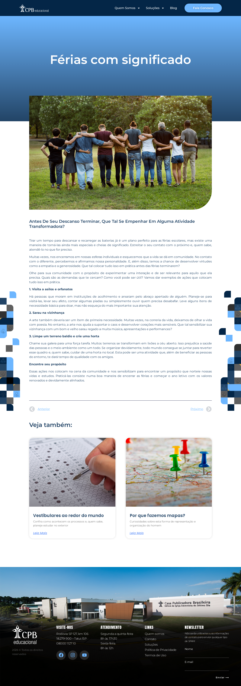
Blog (173, 8)
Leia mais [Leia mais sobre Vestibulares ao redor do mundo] (40, 533)
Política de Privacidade (160, 650)
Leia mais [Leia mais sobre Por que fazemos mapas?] (137, 533)
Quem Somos (127, 8)
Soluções (155, 8)
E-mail (189, 662)
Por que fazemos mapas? (157, 515)
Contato (150, 639)
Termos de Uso (155, 655)
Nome (189, 649)
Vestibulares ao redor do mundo (68, 515)
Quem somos (154, 634)
